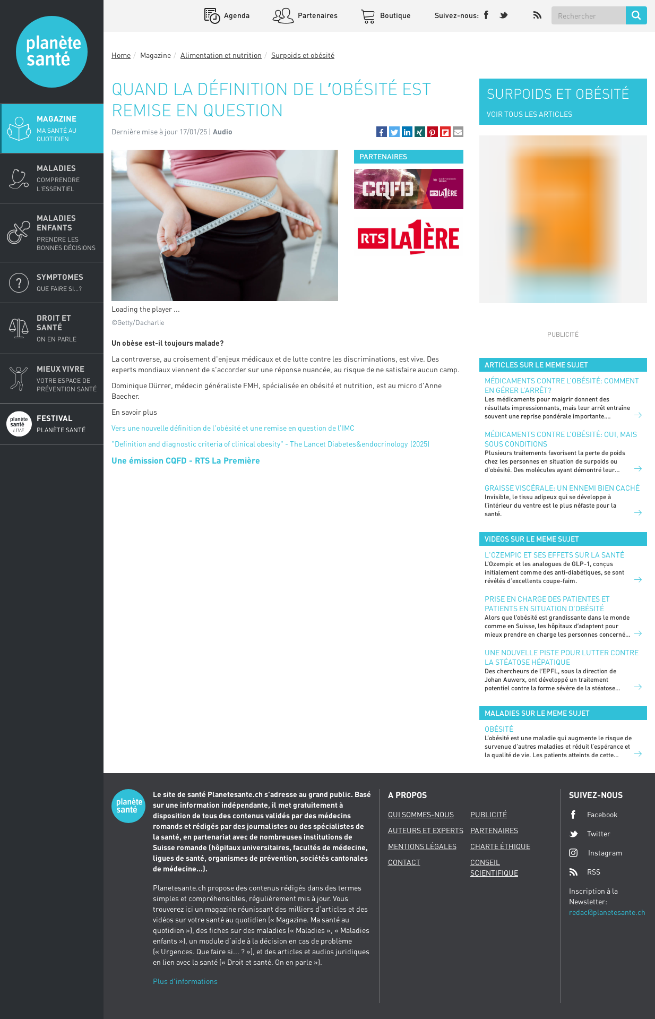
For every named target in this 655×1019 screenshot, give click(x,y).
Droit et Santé (67, 328)
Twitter (589, 833)
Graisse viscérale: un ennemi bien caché (562, 487)
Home (121, 54)
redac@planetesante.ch (607, 912)
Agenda (235, 15)
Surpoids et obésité (302, 54)
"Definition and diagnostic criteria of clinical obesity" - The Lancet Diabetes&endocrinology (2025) (270, 443)
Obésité (499, 728)
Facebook (593, 814)
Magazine (67, 128)
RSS (584, 872)
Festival (67, 423)
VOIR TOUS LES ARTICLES (529, 113)
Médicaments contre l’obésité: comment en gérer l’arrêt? (562, 385)
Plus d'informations (185, 981)
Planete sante (52, 52)
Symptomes (67, 282)
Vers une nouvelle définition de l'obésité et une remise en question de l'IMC (233, 427)
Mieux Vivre (67, 378)
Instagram (595, 852)
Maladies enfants (67, 232)
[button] (381, 131)
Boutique (394, 15)
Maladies (67, 178)
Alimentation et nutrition (221, 54)
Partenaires (317, 15)
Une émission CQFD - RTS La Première (185, 460)
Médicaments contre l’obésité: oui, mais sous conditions (561, 439)
